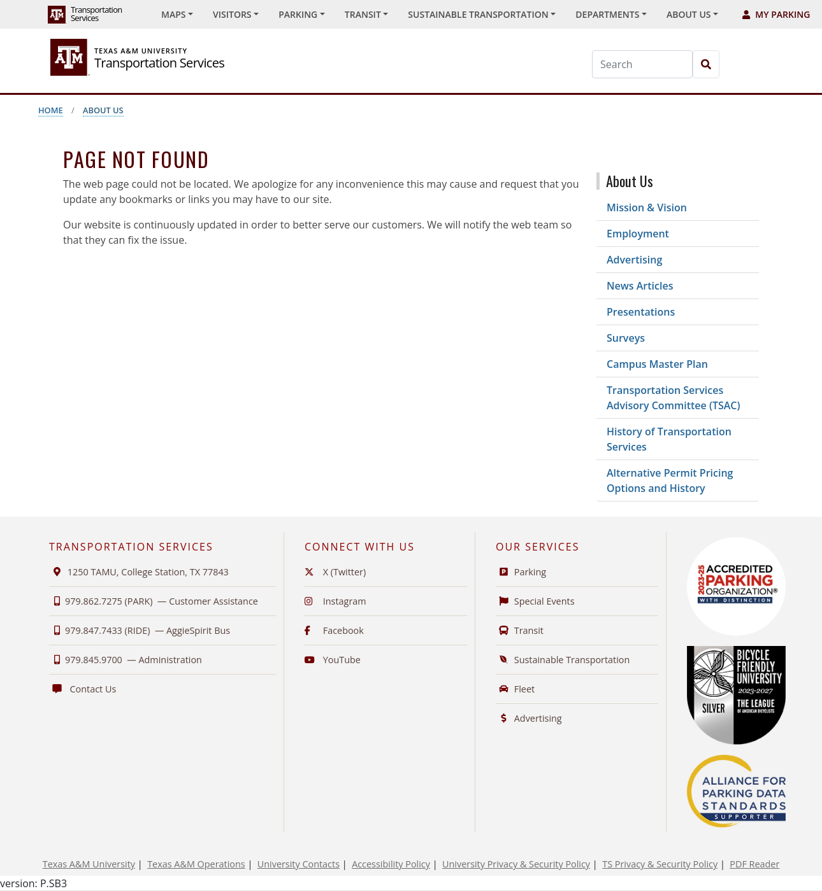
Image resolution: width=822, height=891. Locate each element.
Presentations (641, 312)
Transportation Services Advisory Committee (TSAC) (673, 397)
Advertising (634, 260)
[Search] (642, 64)
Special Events (535, 601)
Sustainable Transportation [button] (478, 14)
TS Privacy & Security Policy (659, 864)
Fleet (515, 689)
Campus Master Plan (657, 364)
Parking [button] (297, 14)
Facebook (334, 630)
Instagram (335, 601)
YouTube (333, 660)
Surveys (626, 338)
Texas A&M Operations (196, 864)
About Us (103, 110)
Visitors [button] (232, 14)
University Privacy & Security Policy (516, 864)
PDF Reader (754, 864)
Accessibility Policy (391, 864)
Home (50, 110)
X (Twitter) (335, 572)
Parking (521, 572)
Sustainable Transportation (563, 660)
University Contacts (298, 864)
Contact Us (82, 689)
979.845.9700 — (125, 660)
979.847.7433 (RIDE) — (139, 630)
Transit (520, 630)
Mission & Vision (647, 207)
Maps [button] (173, 14)
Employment (638, 234)
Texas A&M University (89, 864)
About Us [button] (689, 14)
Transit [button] (363, 14)
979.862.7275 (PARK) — (153, 601)
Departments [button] (607, 14)
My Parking (776, 14)
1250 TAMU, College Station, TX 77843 (139, 572)
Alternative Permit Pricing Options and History (670, 480)
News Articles (640, 286)
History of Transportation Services (669, 439)
